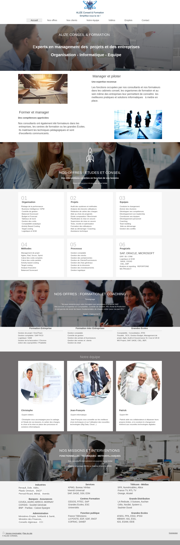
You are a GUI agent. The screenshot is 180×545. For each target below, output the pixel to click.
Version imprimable (12, 533)
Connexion (173, 533)
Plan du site (27, 533)
